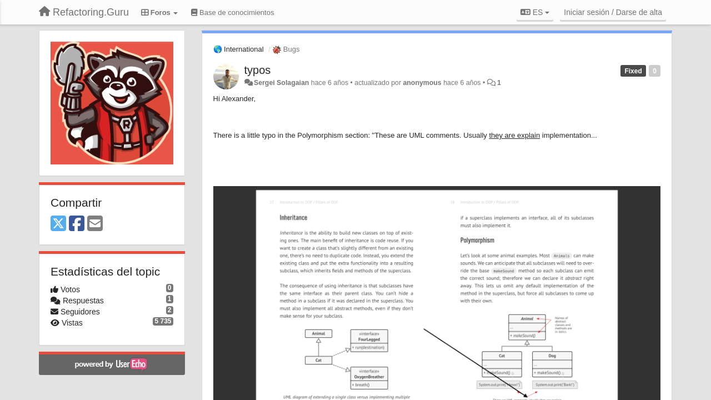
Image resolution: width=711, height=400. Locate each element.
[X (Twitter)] (58, 224)
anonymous (422, 83)
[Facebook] (76, 224)
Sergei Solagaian (281, 83)
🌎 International (238, 49)
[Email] (95, 224)
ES (534, 12)
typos (257, 70)
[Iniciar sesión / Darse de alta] (613, 12)
